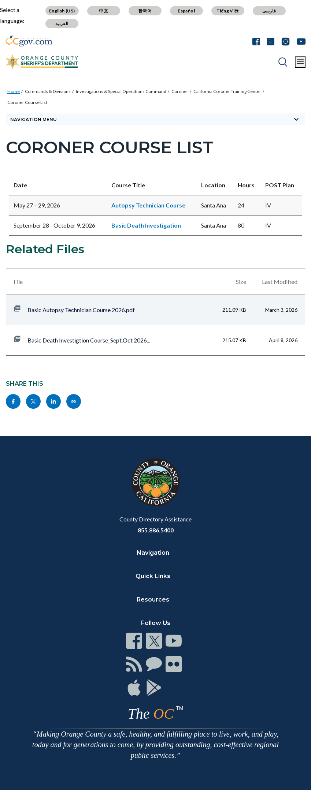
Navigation (153, 552)
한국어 (145, 11)
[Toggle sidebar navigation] (155, 119)
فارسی (269, 11)
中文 (103, 11)
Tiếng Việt (227, 11)
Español (186, 11)
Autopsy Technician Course (148, 205)
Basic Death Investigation (146, 225)
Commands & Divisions (48, 91)
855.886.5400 (156, 530)
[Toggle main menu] (300, 62)
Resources (153, 599)
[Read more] (28, 40)
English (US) (62, 11)
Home (13, 91)
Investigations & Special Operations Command (121, 91)
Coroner (179, 91)
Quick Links (153, 576)
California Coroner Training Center (227, 91)
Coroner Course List (27, 102)
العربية (62, 23)
